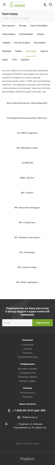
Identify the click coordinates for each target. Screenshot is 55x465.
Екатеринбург (26, 34)
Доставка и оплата (27, 368)
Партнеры (27, 396)
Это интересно (27, 392)
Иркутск (44, 51)
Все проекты (8, 25)
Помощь (27, 388)
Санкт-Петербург (39, 25)
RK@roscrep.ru (30, 417)
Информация (27, 364)
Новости (27, 348)
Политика (27, 353)
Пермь (18, 51)
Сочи (14, 59)
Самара (6, 42)
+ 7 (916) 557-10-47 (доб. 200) (29, 410)
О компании (27, 344)
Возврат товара (27, 381)
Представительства (27, 357)
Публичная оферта (27, 377)
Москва (22, 25)
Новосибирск (9, 34)
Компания (27, 340)
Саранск (25, 59)
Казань (40, 34)
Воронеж (6, 51)
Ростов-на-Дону (22, 42)
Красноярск (40, 42)
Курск (5, 59)
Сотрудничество (27, 372)
